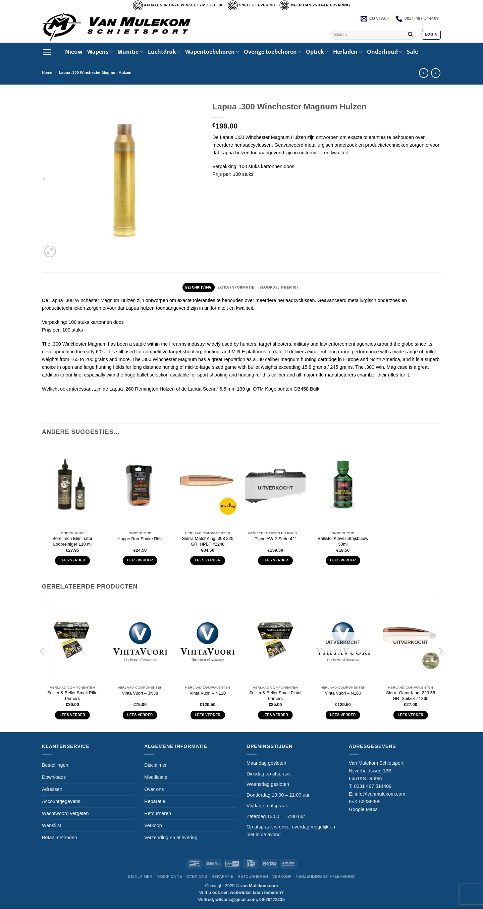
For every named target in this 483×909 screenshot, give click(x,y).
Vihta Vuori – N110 (208, 693)
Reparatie (154, 802)
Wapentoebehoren (212, 51)
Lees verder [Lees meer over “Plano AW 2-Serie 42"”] (275, 561)
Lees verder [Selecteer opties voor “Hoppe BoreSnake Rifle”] (140, 561)
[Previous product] (435, 73)
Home (47, 72)
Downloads (54, 777)
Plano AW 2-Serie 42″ (275, 539)
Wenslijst (51, 826)
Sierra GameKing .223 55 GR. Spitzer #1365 (410, 696)
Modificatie (155, 777)
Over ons (154, 790)
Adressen (52, 790)
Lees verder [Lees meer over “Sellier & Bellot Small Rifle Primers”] (73, 715)
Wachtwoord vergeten (65, 814)
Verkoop (153, 826)
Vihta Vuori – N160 (343, 693)
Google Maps (363, 810)
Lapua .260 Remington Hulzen (141, 389)
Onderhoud (384, 51)
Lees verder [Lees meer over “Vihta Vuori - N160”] (343, 715)
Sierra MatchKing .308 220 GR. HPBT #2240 (207, 542)
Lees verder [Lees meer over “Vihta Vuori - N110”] (208, 715)
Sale (412, 51)
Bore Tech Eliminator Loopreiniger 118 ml (72, 542)
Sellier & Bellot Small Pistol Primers (275, 696)
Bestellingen (55, 765)
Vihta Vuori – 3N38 (140, 693)
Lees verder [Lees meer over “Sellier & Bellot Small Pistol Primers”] (275, 715)
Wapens (100, 51)
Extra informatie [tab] (235, 287)
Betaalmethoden (59, 838)
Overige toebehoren (272, 51)
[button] (431, 35)
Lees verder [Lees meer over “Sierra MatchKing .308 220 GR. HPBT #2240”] (208, 561)
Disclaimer (155, 765)
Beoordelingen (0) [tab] (282, 287)
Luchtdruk (164, 51)
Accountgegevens (61, 802)
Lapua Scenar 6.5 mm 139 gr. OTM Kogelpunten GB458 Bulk (253, 389)
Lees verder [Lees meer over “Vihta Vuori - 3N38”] (140, 715)
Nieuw (74, 51)
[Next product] (423, 73)
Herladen (347, 51)
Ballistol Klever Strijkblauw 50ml (343, 542)
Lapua (56, 301)
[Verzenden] (410, 35)
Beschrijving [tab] (194, 287)
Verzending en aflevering (170, 838)
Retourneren (157, 814)
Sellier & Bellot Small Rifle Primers (72, 696)
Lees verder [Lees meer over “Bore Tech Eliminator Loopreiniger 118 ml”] (73, 561)
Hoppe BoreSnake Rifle (140, 539)
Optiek (317, 51)
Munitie (130, 51)
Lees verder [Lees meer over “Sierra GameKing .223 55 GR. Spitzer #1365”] (411, 715)
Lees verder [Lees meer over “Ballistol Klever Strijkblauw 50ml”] (343, 561)
